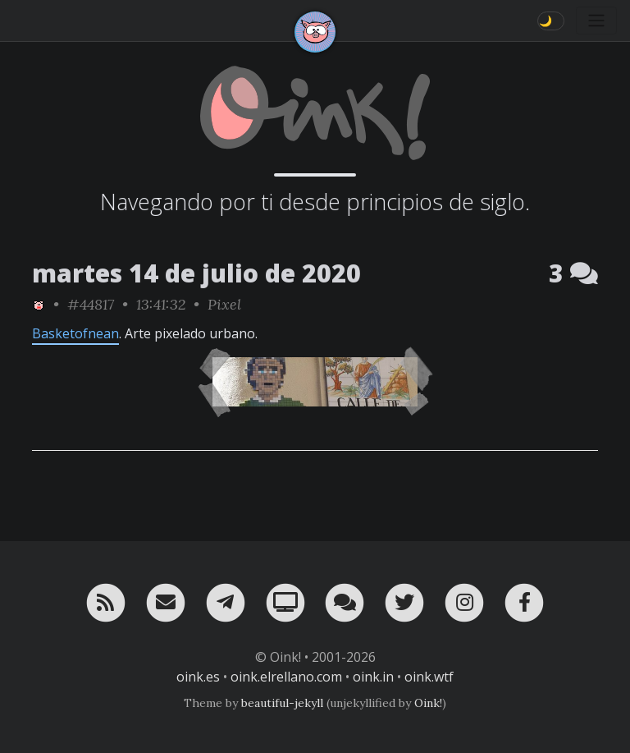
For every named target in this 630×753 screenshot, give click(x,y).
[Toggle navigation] (596, 20)
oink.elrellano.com (286, 677)
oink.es (198, 677)
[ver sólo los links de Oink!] (38, 304)
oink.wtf (429, 677)
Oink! (428, 703)
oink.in (373, 677)
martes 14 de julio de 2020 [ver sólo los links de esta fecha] (196, 273)
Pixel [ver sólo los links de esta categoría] (224, 304)
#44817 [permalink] (90, 304)
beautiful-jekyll (282, 703)
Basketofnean (75, 333)
